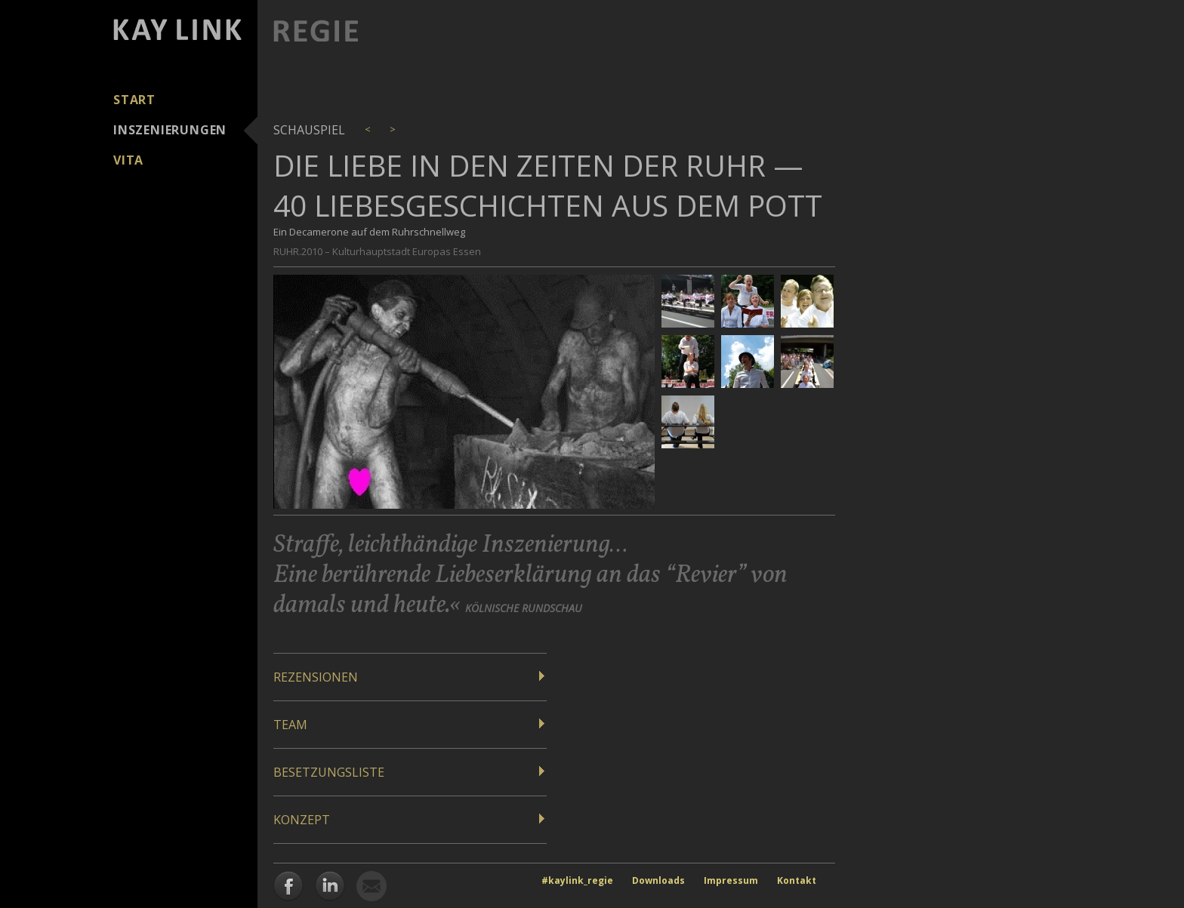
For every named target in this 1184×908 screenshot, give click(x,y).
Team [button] (290, 724)
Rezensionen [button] (315, 677)
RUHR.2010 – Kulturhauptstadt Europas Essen (377, 251)
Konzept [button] (301, 819)
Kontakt (796, 880)
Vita (128, 160)
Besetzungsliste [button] (328, 772)
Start (134, 99)
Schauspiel (309, 130)
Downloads (658, 880)
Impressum (731, 880)
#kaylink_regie (577, 880)
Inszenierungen (170, 130)
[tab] (410, 676)
